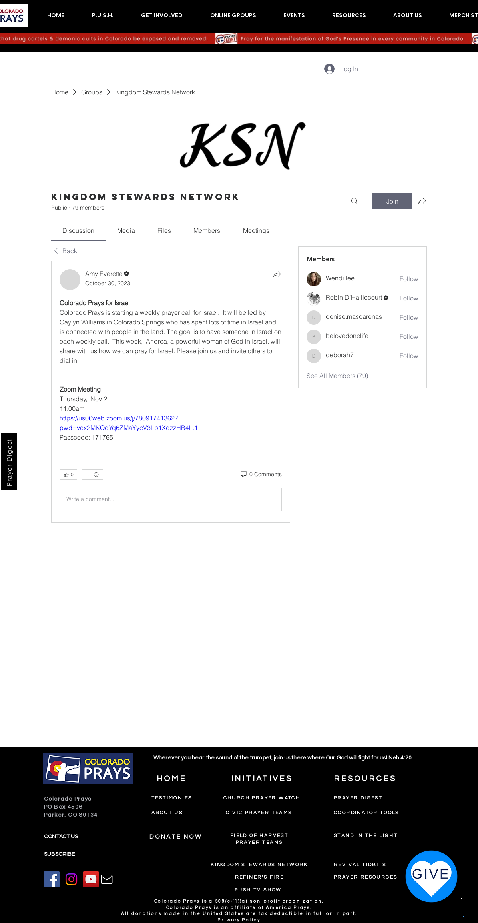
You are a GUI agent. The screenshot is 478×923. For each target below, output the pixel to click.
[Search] (354, 201)
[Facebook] (52, 879)
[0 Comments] (260, 475)
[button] (102, 15)
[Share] (277, 274)
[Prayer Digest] (9, 461)
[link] (78, 230)
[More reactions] (92, 474)
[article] (170, 392)
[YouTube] (91, 879)
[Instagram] (71, 879)
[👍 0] (68, 474)
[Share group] (422, 201)
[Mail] (107, 879)
